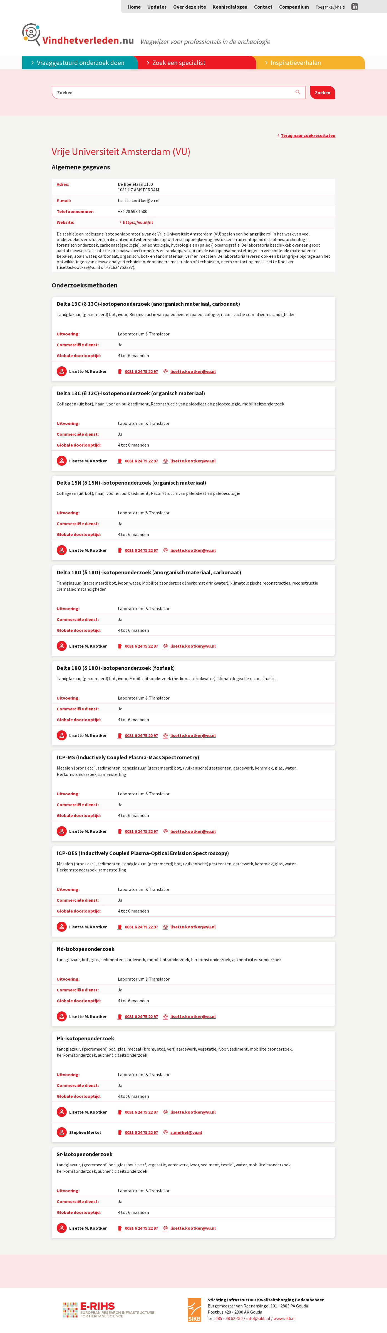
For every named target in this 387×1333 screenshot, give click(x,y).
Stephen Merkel (85, 1132)
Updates (157, 7)
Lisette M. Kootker (88, 371)
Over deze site (189, 7)
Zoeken (322, 92)
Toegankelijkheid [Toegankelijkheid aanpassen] (330, 7)
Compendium (294, 7)
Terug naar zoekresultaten (308, 135)
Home (134, 7)
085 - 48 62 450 (229, 1318)
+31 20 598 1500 (132, 211)
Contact (263, 7)
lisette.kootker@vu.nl (139, 200)
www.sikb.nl (285, 1318)
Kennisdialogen (230, 7)
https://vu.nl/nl (138, 222)
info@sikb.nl (258, 1318)
